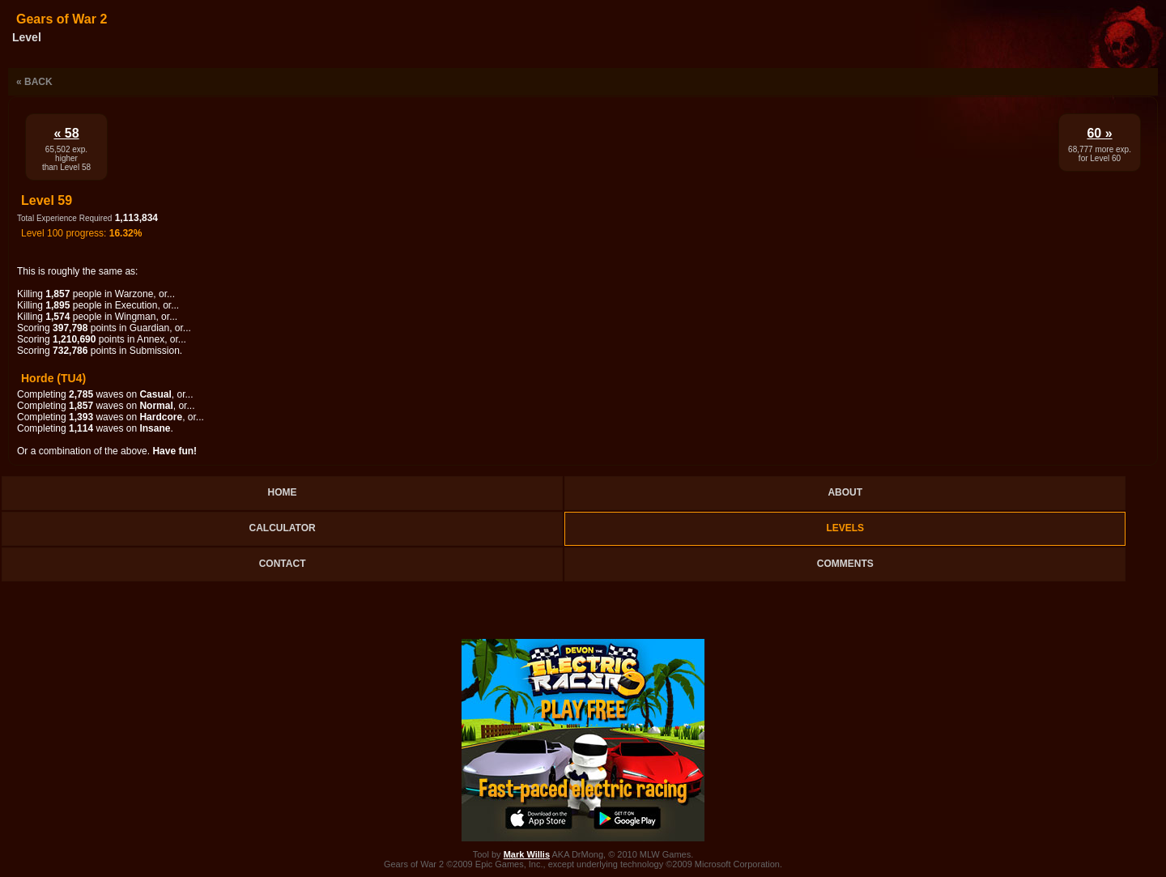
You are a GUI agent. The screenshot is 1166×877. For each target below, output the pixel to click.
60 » (1099, 133)
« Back (34, 81)
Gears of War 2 (61, 19)
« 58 (66, 133)
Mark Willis (527, 854)
